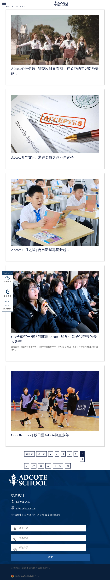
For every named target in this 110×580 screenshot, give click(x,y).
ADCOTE (7, 273)
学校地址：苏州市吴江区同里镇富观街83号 (35, 514)
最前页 (29, 454)
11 (41, 466)
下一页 (58, 466)
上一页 (41, 454)
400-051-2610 (23, 501)
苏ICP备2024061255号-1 (27, 576)
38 (68, 466)
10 (33, 466)
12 (48, 466)
